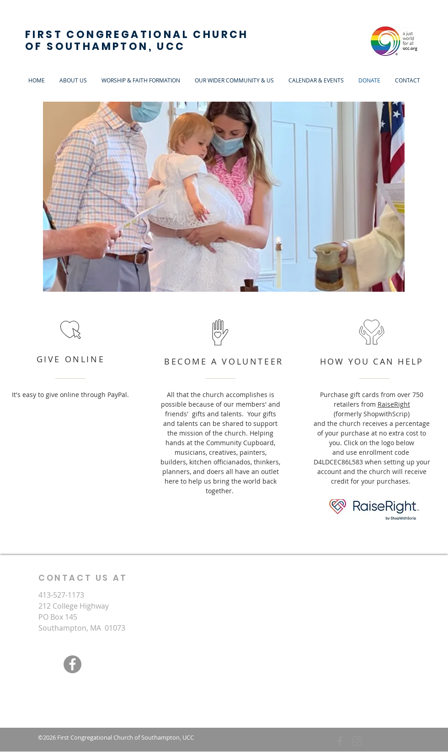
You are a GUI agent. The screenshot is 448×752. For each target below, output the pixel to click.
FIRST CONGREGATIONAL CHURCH (137, 34)
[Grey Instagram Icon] (357, 741)
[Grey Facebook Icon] (339, 741)
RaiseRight (394, 404)
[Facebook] (72, 664)
